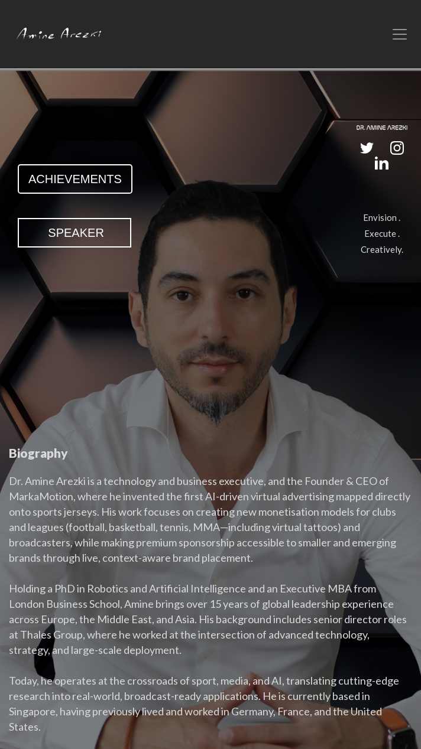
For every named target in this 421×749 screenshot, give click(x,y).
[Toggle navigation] (400, 34)
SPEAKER (74, 232)
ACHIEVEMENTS (75, 178)
